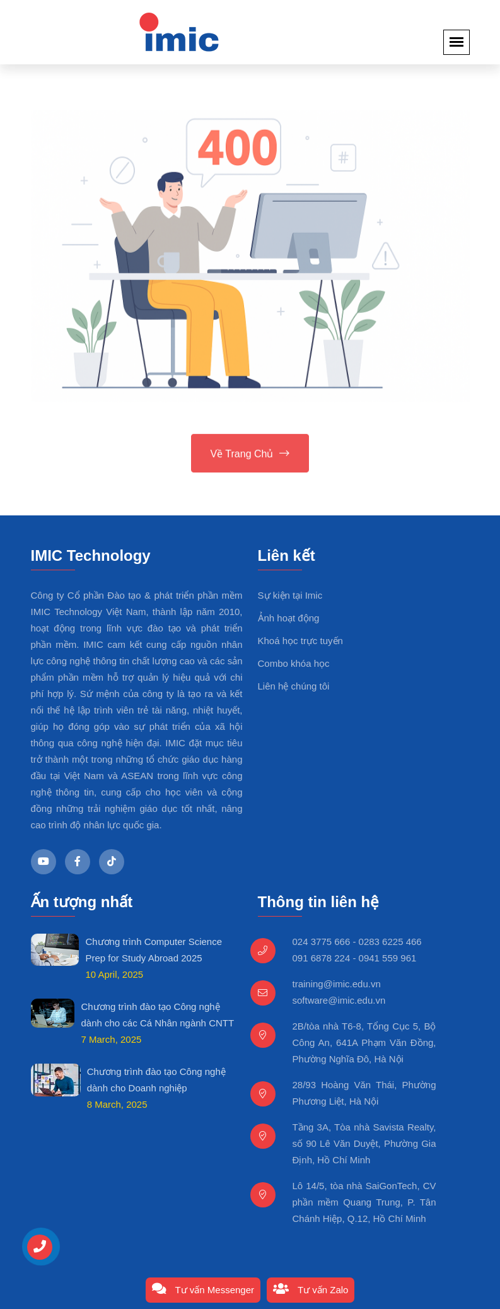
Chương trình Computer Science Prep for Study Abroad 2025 (153, 949)
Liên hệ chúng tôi (294, 686)
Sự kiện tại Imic (290, 595)
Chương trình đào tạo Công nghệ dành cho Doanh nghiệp (156, 1079)
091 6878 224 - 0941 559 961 (355, 958)
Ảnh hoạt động (289, 618)
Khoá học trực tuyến (300, 640)
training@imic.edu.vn (337, 983)
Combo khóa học (294, 663)
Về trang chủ (250, 455)
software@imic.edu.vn (339, 1000)
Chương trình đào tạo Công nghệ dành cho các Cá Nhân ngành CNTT (157, 1014)
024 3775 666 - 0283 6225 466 (357, 941)
